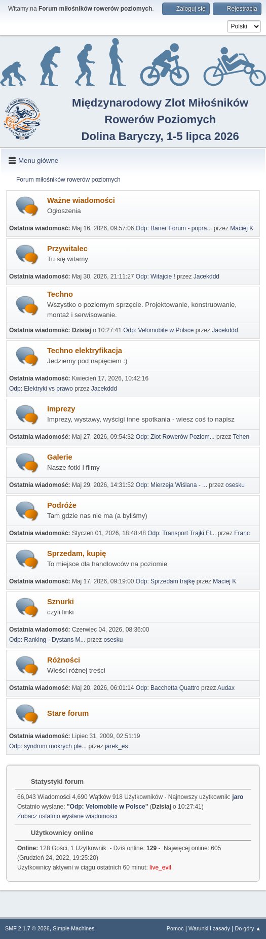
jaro (237, 797)
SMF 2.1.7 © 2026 (27, 928)
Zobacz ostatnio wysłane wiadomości (67, 816)
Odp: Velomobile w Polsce (158, 330)
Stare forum (68, 713)
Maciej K (241, 228)
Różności (63, 660)
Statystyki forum (52, 781)
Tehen (241, 436)
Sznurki (60, 602)
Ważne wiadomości (81, 200)
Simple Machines (73, 928)
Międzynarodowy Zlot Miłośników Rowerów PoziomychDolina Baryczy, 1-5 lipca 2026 (160, 119)
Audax (226, 687)
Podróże (62, 505)
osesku (235, 485)
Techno (60, 294)
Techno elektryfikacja (84, 350)
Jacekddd (206, 276)
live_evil (160, 867)
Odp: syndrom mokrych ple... (48, 746)
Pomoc (175, 928)
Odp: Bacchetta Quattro (168, 687)
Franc (242, 533)
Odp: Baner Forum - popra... (174, 228)
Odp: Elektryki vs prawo (41, 388)
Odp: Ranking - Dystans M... (47, 639)
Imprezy (61, 409)
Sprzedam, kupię (76, 553)
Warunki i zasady (209, 928)
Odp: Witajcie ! (155, 276)
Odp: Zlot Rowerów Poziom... (175, 436)
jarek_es (116, 746)
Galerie (59, 457)
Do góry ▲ (248, 928)
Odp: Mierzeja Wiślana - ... (171, 485)
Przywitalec (67, 249)
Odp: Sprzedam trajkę (165, 581)
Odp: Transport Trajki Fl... (181, 533)
